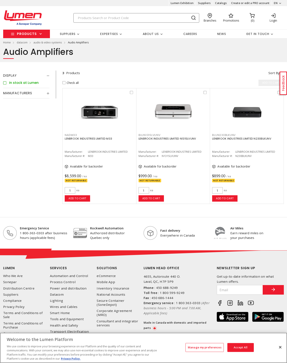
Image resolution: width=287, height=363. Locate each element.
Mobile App (106, 282)
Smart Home (60, 313)
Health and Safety (64, 325)
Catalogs (221, 3)
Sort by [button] (274, 73)
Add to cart (78, 198)
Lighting (56, 301)
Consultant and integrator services (117, 323)
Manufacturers (17, 93)
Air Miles (236, 228)
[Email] (240, 290)
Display (10, 75)
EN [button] (275, 3)
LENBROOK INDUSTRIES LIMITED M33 (88, 138)
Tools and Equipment (67, 319)
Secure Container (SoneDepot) (110, 303)
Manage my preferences (204, 347)
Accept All (240, 347)
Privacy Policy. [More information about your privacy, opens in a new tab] (71, 358)
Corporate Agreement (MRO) (114, 313)
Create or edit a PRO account (250, 3)
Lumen (9, 268)
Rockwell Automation (107, 228)
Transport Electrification (69, 332)
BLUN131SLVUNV (150, 135)
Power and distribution (68, 288)
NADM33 (71, 135)
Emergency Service (34, 228)
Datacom (57, 294)
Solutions (107, 268)
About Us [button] (151, 34)
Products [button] (27, 34)
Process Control (63, 282)
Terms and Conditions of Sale (23, 315)
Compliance (12, 301)
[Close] (280, 347)
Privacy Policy (14, 307)
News (221, 34)
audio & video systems (47, 42)
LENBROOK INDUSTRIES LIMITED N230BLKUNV (241, 138)
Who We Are (13, 276)
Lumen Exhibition (182, 3)
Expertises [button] (109, 34)
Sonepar (10, 282)
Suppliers (204, 3)
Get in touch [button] (257, 34)
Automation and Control (69, 276)
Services (58, 268)
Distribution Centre (18, 288)
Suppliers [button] (68, 34)
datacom (22, 42)
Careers (190, 34)
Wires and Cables (63, 307)
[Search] (136, 18)
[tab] (26, 75)
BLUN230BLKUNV (224, 135)
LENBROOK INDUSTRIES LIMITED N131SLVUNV (167, 138)
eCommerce (106, 276)
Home (7, 42)
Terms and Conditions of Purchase (23, 325)
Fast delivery (170, 230)
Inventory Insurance (113, 288)
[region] (143, 348)
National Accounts (111, 294)
